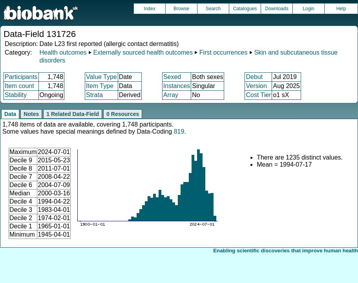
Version (256, 86)
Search (213, 8)
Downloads (276, 8)
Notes (31, 114)
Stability (16, 95)
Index (149, 8)
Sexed (172, 77)
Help (341, 8)
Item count (19, 86)
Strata (94, 95)
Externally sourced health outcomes (142, 52)
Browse (181, 8)
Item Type (99, 86)
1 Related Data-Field (72, 114)
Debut (254, 77)
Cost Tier (258, 95)
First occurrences (223, 52)
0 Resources (122, 114)
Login (308, 8)
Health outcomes (62, 52)
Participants (21, 77)
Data (10, 114)
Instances (176, 86)
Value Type (101, 77)
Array (170, 95)
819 (179, 131)
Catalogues (245, 8)
